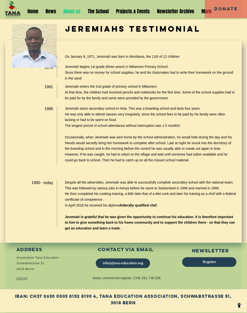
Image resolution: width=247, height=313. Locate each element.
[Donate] (226, 9)
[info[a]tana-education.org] (123, 263)
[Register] (209, 262)
